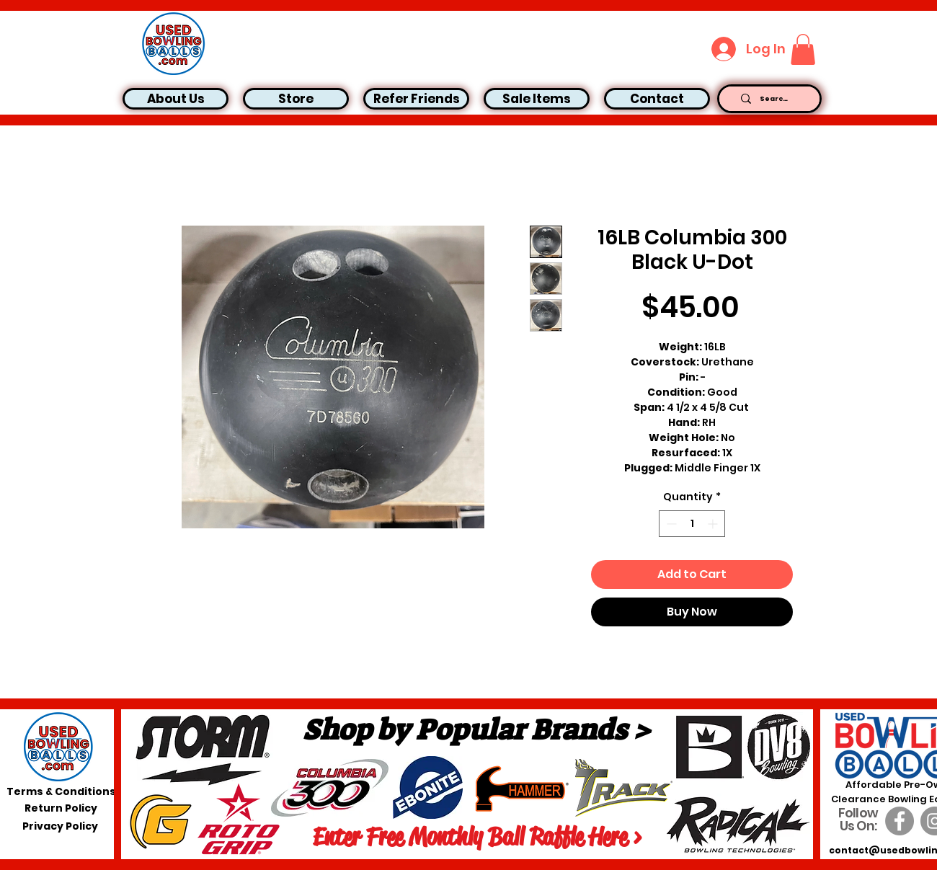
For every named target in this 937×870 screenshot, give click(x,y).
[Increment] (714, 523)
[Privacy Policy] (60, 827)
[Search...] (774, 98)
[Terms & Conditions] (61, 792)
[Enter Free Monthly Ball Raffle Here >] (477, 837)
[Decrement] (670, 523)
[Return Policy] (61, 809)
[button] (803, 49)
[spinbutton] (692, 523)
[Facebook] (899, 821)
